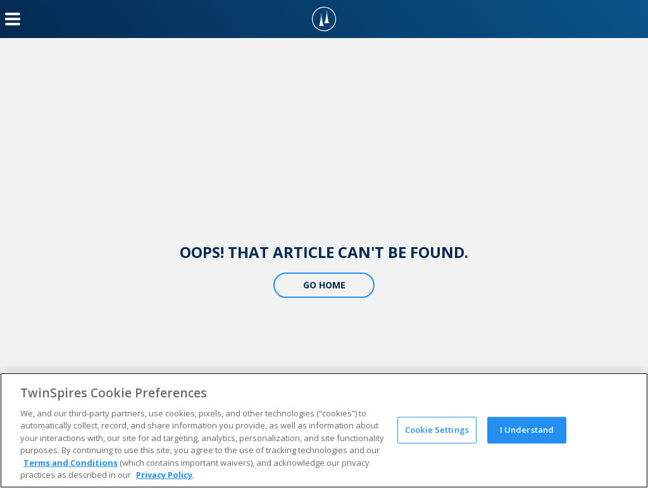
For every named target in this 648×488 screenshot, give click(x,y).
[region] (324, 430)
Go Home (324, 285)
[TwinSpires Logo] (324, 19)
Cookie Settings (437, 429)
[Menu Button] (12, 19)
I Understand (527, 429)
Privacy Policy (164, 474)
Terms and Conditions (70, 462)
